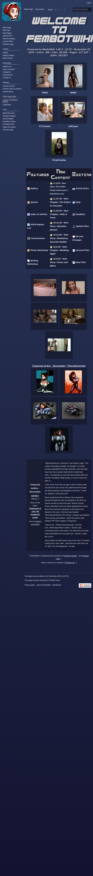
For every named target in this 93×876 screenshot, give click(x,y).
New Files (81, 262)
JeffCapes (73, 126)
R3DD (45, 93)
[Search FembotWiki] (82, 15)
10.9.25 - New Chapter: (59, 250)
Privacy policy (30, 585)
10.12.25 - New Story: (59, 226)
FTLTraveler (45, 126)
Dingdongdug (59, 160)
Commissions (38, 238)
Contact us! (70, 563)
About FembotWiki (44, 585)
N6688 (73, 93)
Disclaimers (56, 585)
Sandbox (80, 214)
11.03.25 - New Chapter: (59, 214)
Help (78, 202)
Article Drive (82, 188)
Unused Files (83, 250)
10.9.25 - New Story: (59, 262)
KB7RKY (35, 496)
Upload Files (82, 226)
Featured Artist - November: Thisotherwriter (59, 366)
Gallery (34, 188)
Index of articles (39, 214)
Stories (34, 202)
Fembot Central (70, 556)
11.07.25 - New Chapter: (60, 202)
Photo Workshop (39, 250)
